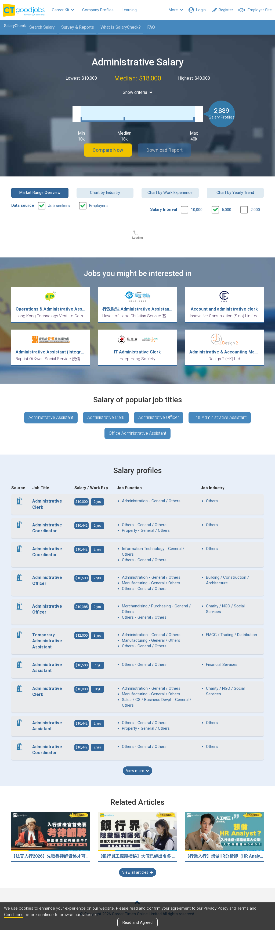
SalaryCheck (15, 25)
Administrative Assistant (50, 417)
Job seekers (59, 205)
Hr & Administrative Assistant (220, 417)
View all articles (137, 872)
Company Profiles (98, 10)
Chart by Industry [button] (105, 192)
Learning (129, 10)
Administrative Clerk (105, 417)
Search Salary (42, 27)
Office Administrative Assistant (137, 433)
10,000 (196, 209)
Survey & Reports (77, 27)
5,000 (226, 209)
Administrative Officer (158, 417)
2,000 (255, 209)
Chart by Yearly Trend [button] (235, 192)
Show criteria (138, 92)
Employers (98, 205)
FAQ (151, 27)
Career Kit (63, 10)
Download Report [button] (164, 150)
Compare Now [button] (108, 150)
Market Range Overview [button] (39, 192)
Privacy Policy (216, 908)
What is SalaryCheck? (120, 27)
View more (137, 771)
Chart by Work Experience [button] (170, 192)
